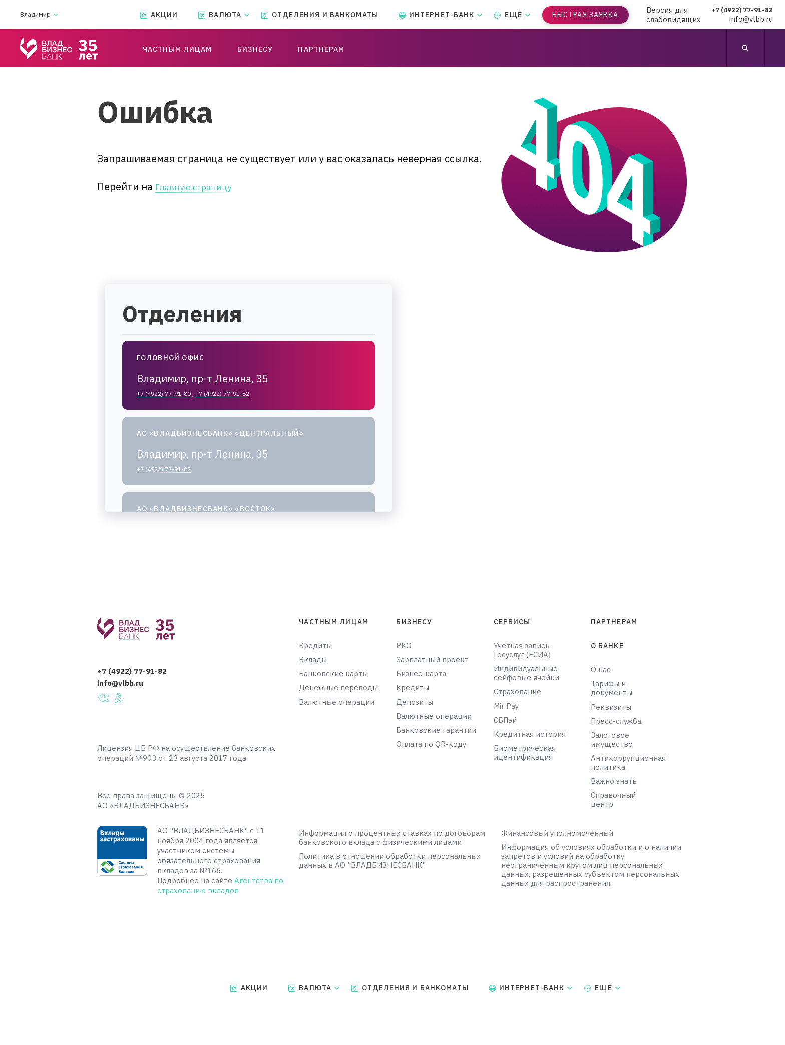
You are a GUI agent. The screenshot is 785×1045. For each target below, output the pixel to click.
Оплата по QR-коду (431, 744)
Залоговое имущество (612, 740)
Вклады (313, 659)
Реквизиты (611, 707)
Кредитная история (530, 734)
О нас (601, 669)
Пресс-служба (616, 721)
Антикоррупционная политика (622, 763)
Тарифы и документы (611, 688)
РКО (404, 645)
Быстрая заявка (585, 14)
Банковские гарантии (436, 730)
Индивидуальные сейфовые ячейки (526, 673)
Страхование (517, 691)
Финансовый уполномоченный (557, 833)
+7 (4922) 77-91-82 (746, 10)
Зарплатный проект (432, 659)
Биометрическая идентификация (525, 753)
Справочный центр (613, 800)
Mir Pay (506, 706)
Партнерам (614, 621)
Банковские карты (333, 673)
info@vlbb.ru (759, 19)
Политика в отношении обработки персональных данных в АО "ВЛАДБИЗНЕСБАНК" (390, 861)
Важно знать (614, 781)
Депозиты (414, 702)
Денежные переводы (338, 687)
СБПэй (505, 720)
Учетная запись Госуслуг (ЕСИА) (522, 650)
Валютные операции (336, 702)
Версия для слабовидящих (673, 14)
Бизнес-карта (421, 673)
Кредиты (315, 645)
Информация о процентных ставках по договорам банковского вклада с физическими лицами (392, 838)
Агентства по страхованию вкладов (220, 885)
